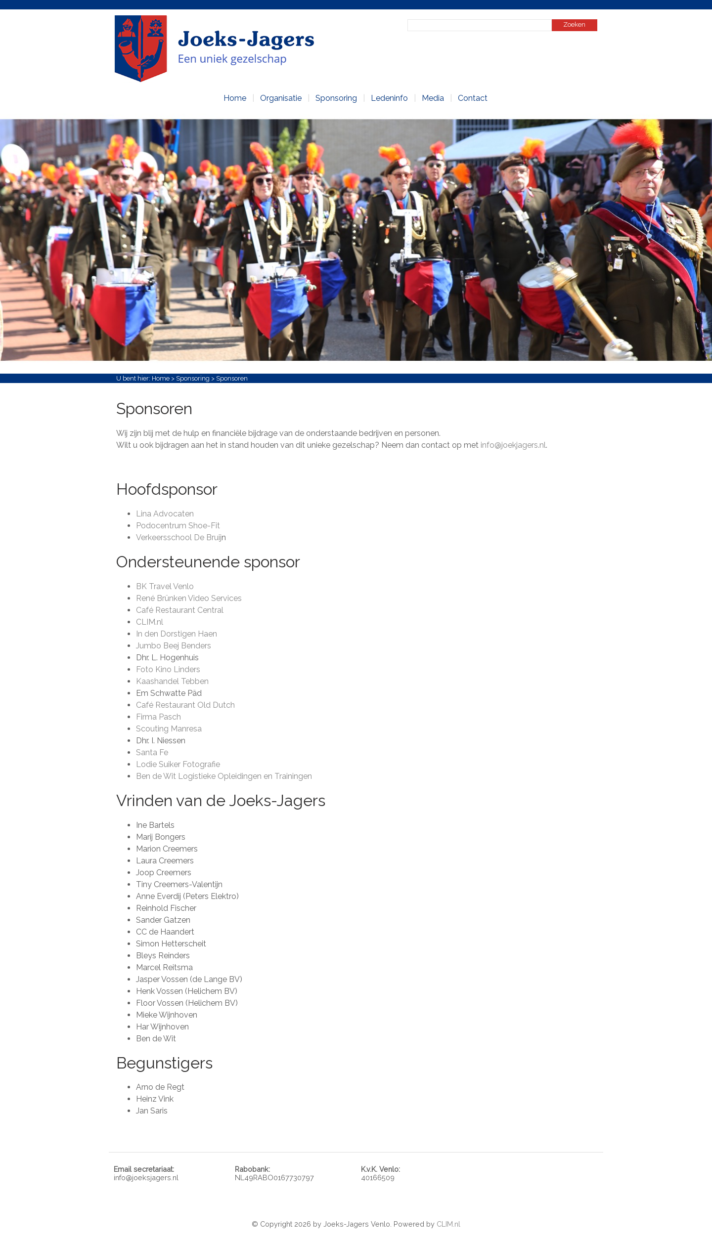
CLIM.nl (149, 622)
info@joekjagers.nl (513, 445)
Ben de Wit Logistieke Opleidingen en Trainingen (224, 776)
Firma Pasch (158, 717)
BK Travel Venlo (165, 586)
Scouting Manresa (169, 728)
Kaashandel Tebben (172, 681)
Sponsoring (336, 98)
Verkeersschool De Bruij (179, 537)
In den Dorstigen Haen (176, 634)
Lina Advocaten (165, 513)
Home (234, 98)
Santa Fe (152, 752)
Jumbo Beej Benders (173, 645)
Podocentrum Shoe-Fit (178, 525)
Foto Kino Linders (168, 669)
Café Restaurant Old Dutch (185, 705)
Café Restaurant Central (179, 610)
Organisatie (281, 98)
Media (433, 98)
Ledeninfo (389, 98)
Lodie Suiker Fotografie (178, 764)
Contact (473, 98)
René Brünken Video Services (189, 598)
